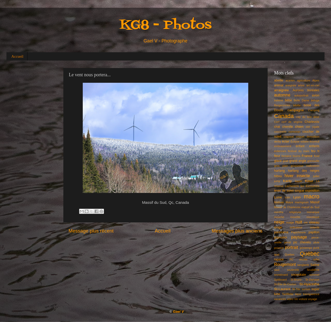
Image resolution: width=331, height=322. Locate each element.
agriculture (303, 80)
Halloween (312, 165)
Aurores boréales (306, 90)
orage (278, 227)
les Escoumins (309, 186)
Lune (278, 197)
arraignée (281, 90)
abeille (278, 80)
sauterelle (293, 269)
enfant (300, 146)
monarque (313, 212)
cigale (315, 126)
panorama (281, 232)
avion (315, 95)
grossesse (297, 165)
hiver (289, 175)
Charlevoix (312, 122)
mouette (295, 217)
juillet (316, 176)
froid (316, 156)
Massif (314, 202)
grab (285, 160)
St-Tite (296, 289)
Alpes (315, 80)
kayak (298, 181)
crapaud (289, 136)
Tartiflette (287, 294)
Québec (309, 253)
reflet (316, 259)
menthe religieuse (287, 212)
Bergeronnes (282, 105)
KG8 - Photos (165, 25)
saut (276, 269)
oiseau (314, 222)
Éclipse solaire (300, 141)
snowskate (298, 274)
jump (277, 181)
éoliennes (280, 151)
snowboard (281, 274)
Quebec (290, 254)
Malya (289, 202)
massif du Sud (310, 207)
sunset (306, 289)
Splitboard (280, 279)
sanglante (303, 264)
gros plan (281, 165)
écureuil (314, 141)
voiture (303, 299)
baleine (278, 100)
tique (298, 294)
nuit (298, 222)
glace (278, 161)
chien (299, 127)
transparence (311, 294)
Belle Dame (301, 100)
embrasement (282, 146)
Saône (314, 265)
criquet (300, 136)
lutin (287, 197)
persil (287, 242)
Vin (296, 299)
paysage (299, 237)
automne (282, 95)
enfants (314, 146)
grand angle (297, 161)
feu (313, 151)
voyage (312, 299)
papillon (314, 232)
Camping (313, 110)
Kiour (309, 181)
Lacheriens (292, 186)
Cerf (276, 121)
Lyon (297, 197)
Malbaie (279, 202)
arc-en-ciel (312, 85)
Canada (284, 116)
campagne (296, 110)
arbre (301, 85)
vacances (280, 299)
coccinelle (280, 131)
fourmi (296, 156)
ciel (308, 126)
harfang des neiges (303, 171)
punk (316, 247)
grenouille (313, 160)
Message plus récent (91, 231)
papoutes (280, 237)
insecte (303, 175)
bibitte (297, 105)
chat (277, 127)
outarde (314, 227)
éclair (286, 141)
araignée (290, 85)
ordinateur (296, 227)
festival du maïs (298, 151)
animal (278, 85)
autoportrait (301, 95)
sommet (314, 274)
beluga (315, 100)
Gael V (178, 311)
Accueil (17, 56)
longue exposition (307, 190)
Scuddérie (313, 269)
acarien (290, 80)
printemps (306, 247)
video (290, 299)
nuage (290, 222)
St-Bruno (296, 279)
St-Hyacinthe (309, 284)
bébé (288, 100)
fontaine (286, 156)
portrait (291, 247)
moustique (312, 217)
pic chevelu (302, 242)
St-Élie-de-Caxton (285, 284)
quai (276, 254)
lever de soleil (284, 190)
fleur (277, 156)
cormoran (294, 131)
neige (279, 222)
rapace (279, 259)
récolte (303, 259)
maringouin (302, 202)
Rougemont (285, 264)
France (307, 156)
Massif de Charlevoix (287, 207)
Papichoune (298, 232)
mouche (279, 217)
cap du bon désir (307, 116)
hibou (278, 176)
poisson (279, 247)
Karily (287, 181)
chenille (287, 127)
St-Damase (312, 279)
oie (305, 222)
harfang (279, 171)
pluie (316, 242)
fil (318, 151)
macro (311, 196)
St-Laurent (282, 289)
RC (291, 259)
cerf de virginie (292, 121)
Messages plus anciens (237, 231)
